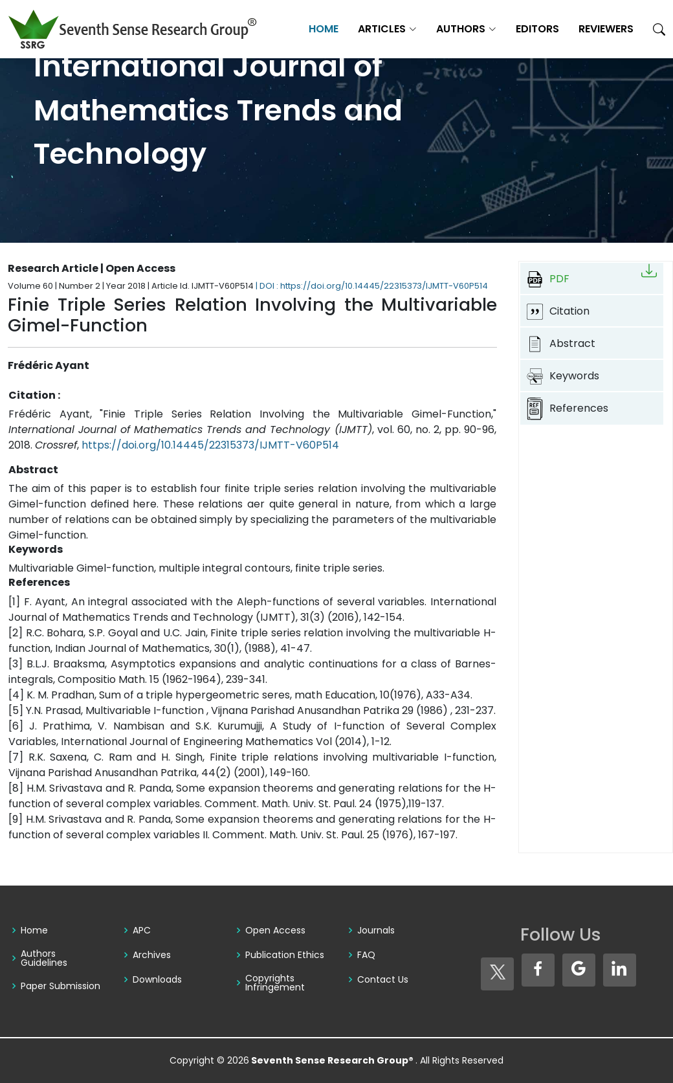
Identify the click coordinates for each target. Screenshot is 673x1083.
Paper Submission (60, 985)
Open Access (275, 930)
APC (142, 930)
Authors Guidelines (44, 958)
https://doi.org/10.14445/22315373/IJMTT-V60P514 (210, 445)
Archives (152, 954)
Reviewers (606, 28)
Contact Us (382, 979)
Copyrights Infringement (275, 983)
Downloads (157, 979)
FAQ (366, 954)
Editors (537, 28)
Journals (376, 930)
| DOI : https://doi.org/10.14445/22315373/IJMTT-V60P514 (372, 286)
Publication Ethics (284, 954)
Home (323, 28)
